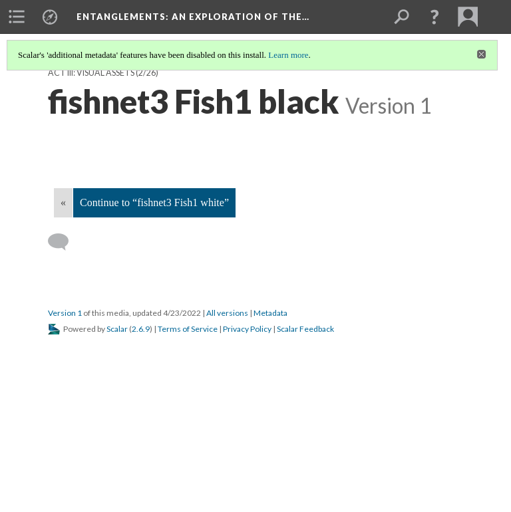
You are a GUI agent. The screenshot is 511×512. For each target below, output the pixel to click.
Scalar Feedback (305, 329)
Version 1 (65, 313)
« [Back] (63, 202)
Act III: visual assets (91, 73)
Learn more (288, 55)
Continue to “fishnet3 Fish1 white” (154, 202)
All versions (227, 313)
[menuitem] (16, 16)
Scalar (117, 329)
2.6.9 (141, 329)
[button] (434, 16)
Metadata (270, 313)
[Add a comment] (64, 242)
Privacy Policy (247, 329)
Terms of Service (188, 329)
